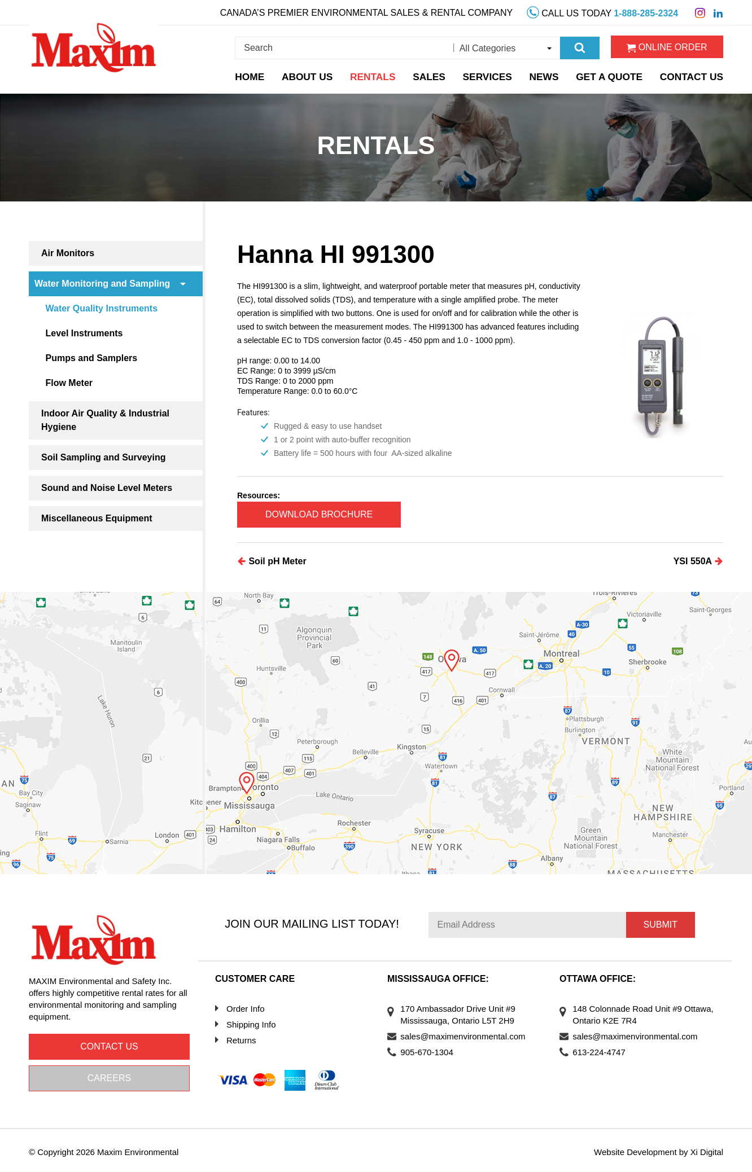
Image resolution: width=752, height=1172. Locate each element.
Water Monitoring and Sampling (102, 283)
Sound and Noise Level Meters (106, 488)
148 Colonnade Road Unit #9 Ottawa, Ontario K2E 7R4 (630, 1011)
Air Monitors (67, 253)
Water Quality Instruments (105, 308)
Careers (109, 1075)
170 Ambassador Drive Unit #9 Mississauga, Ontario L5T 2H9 (461, 1011)
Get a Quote (613, 75)
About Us (312, 75)
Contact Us (693, 75)
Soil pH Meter (272, 559)
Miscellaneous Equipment (96, 518)
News (548, 75)
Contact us (109, 1043)
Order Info (245, 1006)
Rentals (378, 75)
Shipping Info (251, 1021)
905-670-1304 (430, 1049)
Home (255, 75)
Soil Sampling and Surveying (103, 457)
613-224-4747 (602, 1049)
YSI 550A (698, 559)
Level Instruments (87, 333)
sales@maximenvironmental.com (466, 1033)
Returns (241, 1037)
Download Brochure (325, 513)
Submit (660, 922)
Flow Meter (72, 383)
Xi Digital (706, 1149)
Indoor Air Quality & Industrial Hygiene (105, 420)
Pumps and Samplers (95, 358)
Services (492, 75)
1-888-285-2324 (646, 12)
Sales (434, 75)
